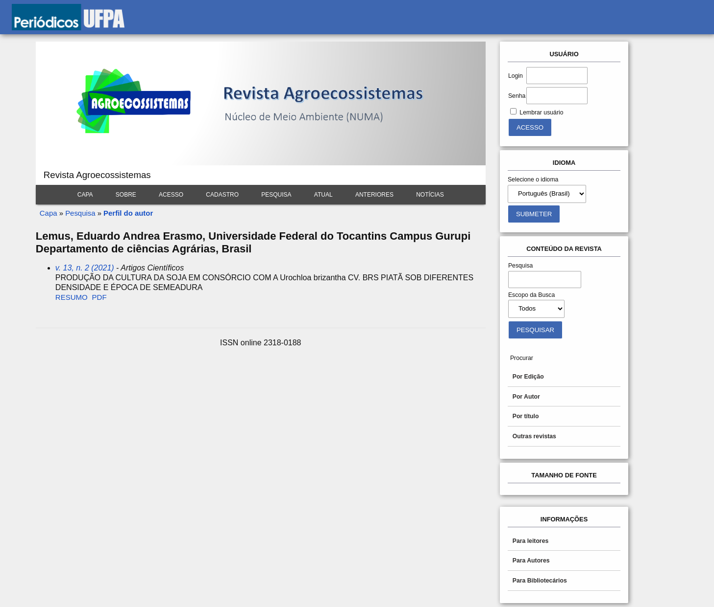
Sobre (126, 194)
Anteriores (374, 194)
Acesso (171, 194)
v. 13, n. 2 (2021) (84, 268)
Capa (85, 194)
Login (515, 75)
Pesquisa (276, 194)
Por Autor (526, 396)
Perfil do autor (128, 213)
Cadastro (222, 194)
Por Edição (528, 376)
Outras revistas (534, 436)
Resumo (71, 297)
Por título (526, 416)
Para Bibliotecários (540, 580)
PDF (99, 297)
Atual (323, 194)
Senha (516, 95)
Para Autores (531, 560)
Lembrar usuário (541, 112)
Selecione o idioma (533, 179)
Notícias (430, 194)
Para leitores (531, 541)
